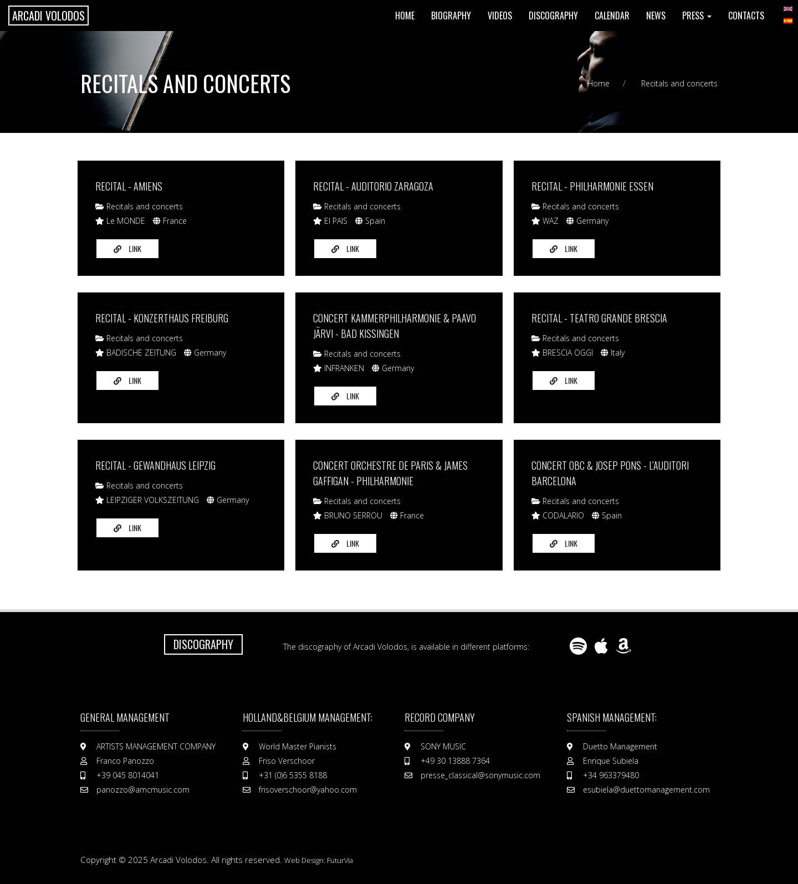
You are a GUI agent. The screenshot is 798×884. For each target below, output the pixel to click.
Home (405, 15)
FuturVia (340, 860)
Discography (553, 15)
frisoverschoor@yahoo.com (308, 789)
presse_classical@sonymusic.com (480, 775)
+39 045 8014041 (127, 775)
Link (127, 248)
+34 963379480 (611, 775)
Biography (451, 15)
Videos (500, 15)
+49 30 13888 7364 (455, 760)
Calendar (612, 15)
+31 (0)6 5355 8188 (293, 775)
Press (697, 15)
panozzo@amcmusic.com (143, 789)
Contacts (746, 15)
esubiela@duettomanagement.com (646, 789)
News (656, 15)
